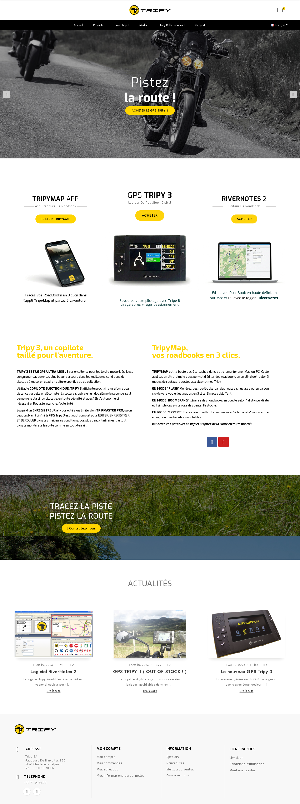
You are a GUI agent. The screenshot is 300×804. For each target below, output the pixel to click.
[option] (150, 94)
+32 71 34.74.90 (35, 783)
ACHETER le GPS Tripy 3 (150, 110)
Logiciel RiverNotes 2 (53, 671)
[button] (81, 528)
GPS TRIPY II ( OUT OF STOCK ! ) (150, 671)
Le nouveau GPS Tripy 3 (246, 671)
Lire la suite (54, 691)
